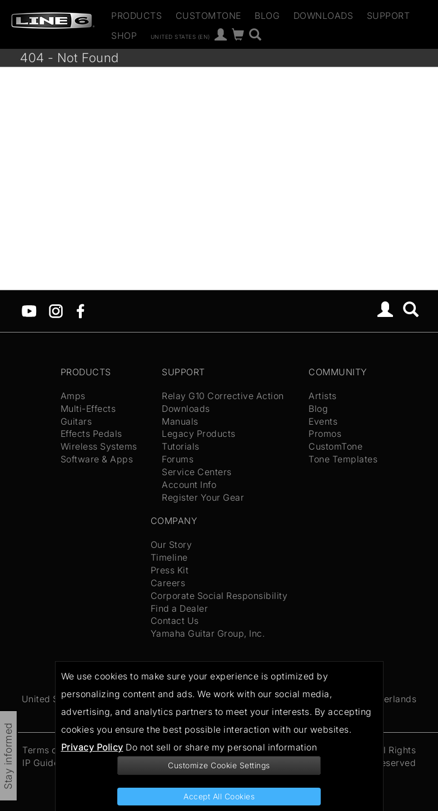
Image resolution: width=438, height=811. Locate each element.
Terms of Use (50, 749)
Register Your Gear (203, 497)
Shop (124, 35)
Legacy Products (199, 433)
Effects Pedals (91, 433)
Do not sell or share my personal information (221, 747)
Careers (168, 582)
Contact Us (175, 620)
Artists (322, 395)
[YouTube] (29, 310)
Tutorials (181, 446)
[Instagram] (56, 310)
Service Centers (197, 471)
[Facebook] (80, 310)
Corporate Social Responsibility (219, 595)
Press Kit (170, 570)
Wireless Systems (99, 446)
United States (51, 698)
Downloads (323, 15)
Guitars (76, 421)
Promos (324, 433)
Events (322, 421)
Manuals (180, 421)
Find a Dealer (179, 608)
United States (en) (180, 36)
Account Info (189, 484)
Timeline (169, 557)
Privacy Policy (92, 747)
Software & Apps (97, 459)
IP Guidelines (50, 762)
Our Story (171, 544)
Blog (267, 15)
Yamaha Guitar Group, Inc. (208, 633)
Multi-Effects (88, 408)
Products (136, 15)
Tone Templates (342, 459)
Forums (177, 459)
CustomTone (208, 15)
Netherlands (390, 698)
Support (388, 15)
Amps (73, 395)
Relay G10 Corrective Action (223, 395)
